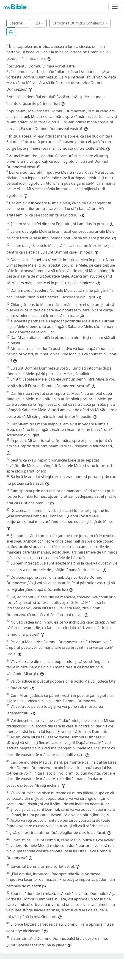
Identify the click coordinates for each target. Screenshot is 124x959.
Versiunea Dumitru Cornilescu (78, 23)
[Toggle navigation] (114, 6)
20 (38, 23)
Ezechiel (16, 23)
